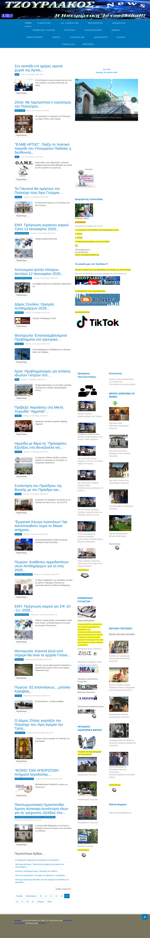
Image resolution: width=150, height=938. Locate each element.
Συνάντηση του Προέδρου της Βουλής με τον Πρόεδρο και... (38, 488)
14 (62, 896)
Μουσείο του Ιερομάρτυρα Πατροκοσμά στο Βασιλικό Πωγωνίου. (119, 658)
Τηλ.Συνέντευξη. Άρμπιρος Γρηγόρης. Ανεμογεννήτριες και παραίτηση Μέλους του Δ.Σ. (90, 512)
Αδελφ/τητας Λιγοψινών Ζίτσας (90, 662)
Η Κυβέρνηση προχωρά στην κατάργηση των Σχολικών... (38, 860)
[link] (97, 230)
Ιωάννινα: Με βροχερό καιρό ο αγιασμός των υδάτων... (37, 871)
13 (57, 896)
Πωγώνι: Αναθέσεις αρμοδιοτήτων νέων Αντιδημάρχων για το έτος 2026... (42, 566)
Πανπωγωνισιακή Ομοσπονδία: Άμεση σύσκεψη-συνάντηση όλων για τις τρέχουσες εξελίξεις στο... (41, 809)
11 (46, 896)
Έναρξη (19, 896)
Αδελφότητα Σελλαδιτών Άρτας (91, 706)
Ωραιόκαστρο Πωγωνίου (87, 775)
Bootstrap (18, 920)
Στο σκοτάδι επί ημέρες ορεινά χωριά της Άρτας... (39, 68)
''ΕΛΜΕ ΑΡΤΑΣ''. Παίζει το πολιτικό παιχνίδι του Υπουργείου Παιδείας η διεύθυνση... (43, 148)
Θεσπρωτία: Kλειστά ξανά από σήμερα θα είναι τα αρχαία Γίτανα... (42, 653)
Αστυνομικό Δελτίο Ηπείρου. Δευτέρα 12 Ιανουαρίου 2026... (39, 272)
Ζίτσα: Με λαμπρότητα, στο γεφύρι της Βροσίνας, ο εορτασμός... (40, 875)
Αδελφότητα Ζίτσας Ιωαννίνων (90, 649)
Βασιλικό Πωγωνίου (85, 846)
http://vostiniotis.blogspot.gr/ (120, 813)
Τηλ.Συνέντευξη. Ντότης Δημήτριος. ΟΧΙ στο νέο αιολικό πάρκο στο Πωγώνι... (90, 461)
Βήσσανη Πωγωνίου (86, 692)
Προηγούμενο (31, 896)
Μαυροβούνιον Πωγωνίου (88, 822)
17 (22, 902)
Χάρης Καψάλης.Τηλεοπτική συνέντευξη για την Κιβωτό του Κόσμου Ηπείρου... (90, 563)
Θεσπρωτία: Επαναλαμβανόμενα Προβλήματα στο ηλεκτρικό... (41, 337)
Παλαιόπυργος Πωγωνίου (88, 799)
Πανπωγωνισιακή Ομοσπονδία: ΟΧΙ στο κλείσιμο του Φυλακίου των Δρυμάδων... (42, 881)
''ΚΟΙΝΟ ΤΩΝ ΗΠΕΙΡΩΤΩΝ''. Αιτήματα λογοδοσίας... (37, 772)
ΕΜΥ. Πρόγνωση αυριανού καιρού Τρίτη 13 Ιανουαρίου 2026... (42, 227)
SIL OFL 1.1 (43, 923)
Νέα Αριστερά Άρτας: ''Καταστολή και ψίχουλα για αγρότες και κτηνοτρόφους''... (39, 865)
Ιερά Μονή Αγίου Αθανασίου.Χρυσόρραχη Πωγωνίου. (119, 425)
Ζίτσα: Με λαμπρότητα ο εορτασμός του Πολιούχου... (43, 104)
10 (41, 896)
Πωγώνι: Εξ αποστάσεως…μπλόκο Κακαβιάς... (42, 689)
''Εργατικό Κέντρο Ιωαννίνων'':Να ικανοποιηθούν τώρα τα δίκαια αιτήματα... (41, 526)
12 (51, 896)
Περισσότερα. (115, 544)
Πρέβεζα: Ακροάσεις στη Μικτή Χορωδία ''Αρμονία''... (39, 409)
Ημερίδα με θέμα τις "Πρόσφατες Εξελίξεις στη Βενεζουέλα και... (41, 445)
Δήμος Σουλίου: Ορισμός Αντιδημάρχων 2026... (34, 306)
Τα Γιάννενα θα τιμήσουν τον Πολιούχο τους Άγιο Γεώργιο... (38, 191)
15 (67, 896)
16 (17, 902)
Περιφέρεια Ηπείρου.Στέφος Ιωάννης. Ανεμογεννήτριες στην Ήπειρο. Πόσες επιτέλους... (90, 436)
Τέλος (49, 902)
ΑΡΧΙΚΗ (28, 23)
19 (33, 902)
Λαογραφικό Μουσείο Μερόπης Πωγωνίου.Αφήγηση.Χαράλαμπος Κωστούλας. (122, 742)
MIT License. (67, 920)
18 (28, 902)
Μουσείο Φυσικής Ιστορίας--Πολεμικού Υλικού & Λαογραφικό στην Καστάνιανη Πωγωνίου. (122, 687)
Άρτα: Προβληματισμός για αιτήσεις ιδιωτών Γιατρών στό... (43, 373)
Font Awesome (20, 923)
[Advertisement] (61, 53)
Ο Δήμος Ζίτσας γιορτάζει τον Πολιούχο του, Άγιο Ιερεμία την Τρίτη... (39, 725)
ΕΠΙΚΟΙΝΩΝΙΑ (88, 44)
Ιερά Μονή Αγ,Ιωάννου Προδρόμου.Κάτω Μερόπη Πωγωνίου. (119, 453)
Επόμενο (40, 902)
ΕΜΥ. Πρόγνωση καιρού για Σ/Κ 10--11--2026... (43, 608)
